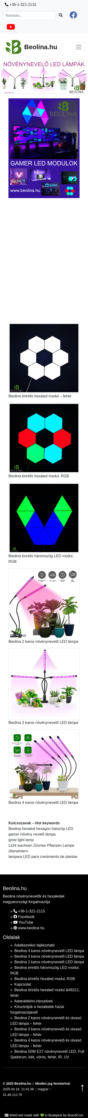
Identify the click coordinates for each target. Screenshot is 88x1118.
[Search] (29, 15)
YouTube (23, 922)
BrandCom (75, 1115)
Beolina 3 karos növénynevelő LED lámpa (49, 956)
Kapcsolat (22, 984)
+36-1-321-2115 (20, 5)
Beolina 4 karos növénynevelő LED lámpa (49, 951)
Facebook (24, 917)
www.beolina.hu (29, 928)
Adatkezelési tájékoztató (34, 945)
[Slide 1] (23, 87)
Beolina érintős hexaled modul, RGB (44, 979)
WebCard (16, 1115)
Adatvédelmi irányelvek (33, 1001)
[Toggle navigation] (78, 47)
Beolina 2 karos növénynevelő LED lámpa (49, 962)
